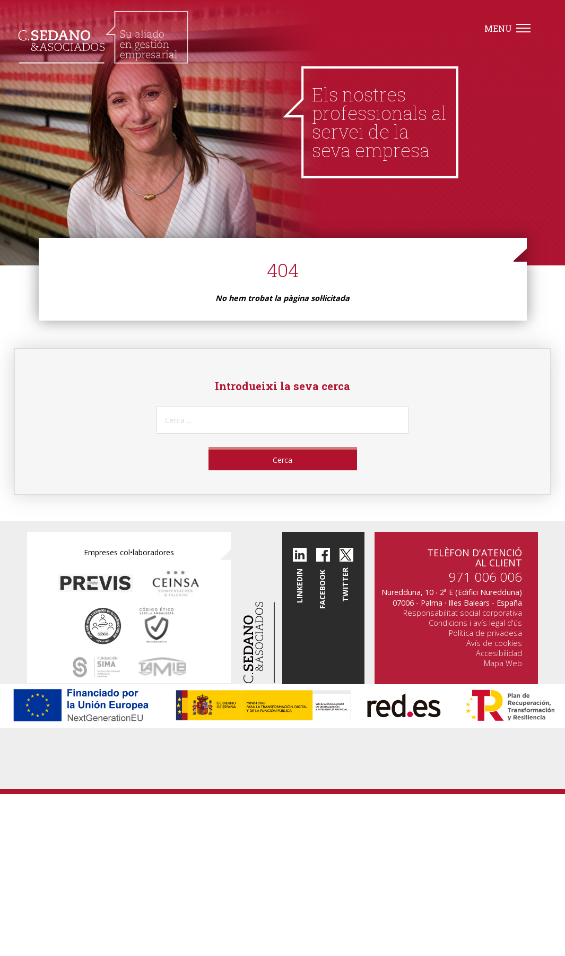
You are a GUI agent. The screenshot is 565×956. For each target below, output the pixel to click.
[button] (103, 37)
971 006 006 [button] (485, 576)
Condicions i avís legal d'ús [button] (475, 623)
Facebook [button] (323, 588)
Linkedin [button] (299, 586)
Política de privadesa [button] (485, 633)
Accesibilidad (499, 653)
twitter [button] (345, 584)
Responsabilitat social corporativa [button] (462, 613)
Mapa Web (503, 663)
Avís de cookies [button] (494, 643)
